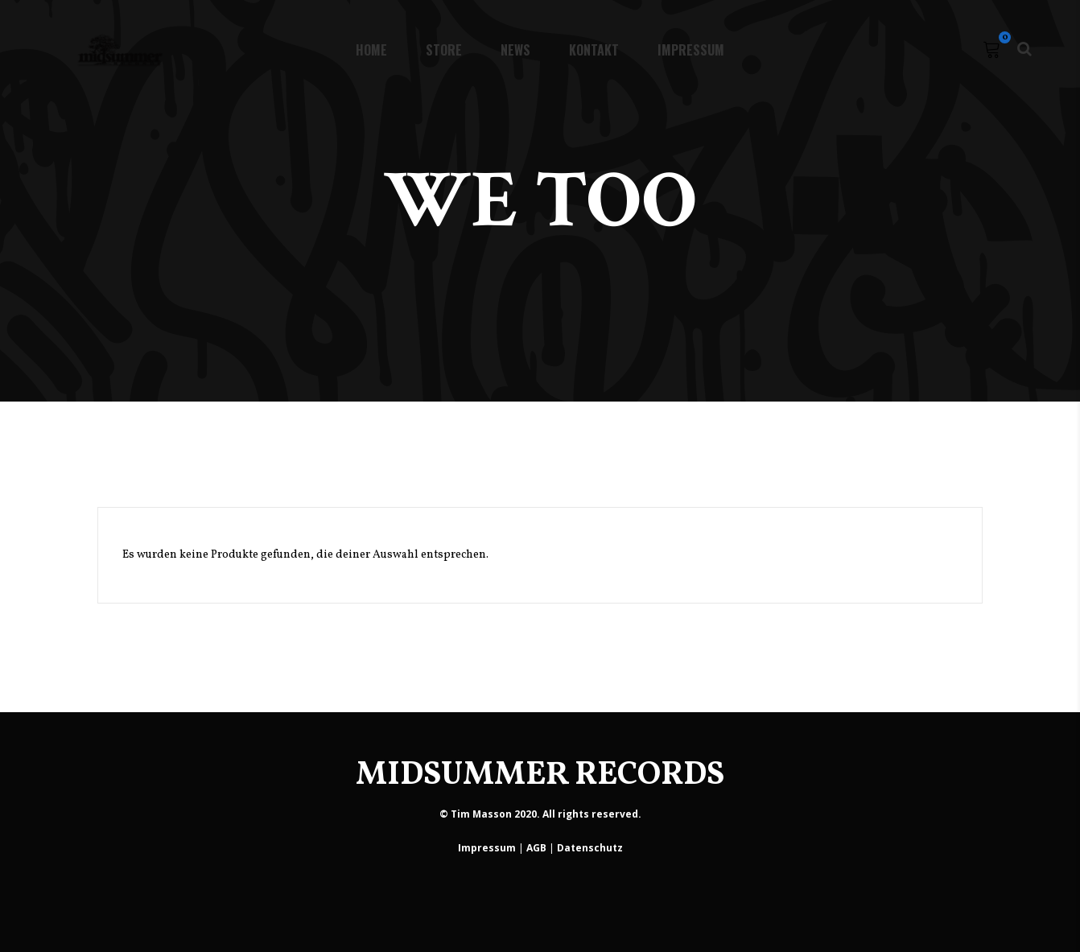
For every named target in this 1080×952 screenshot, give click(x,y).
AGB (536, 848)
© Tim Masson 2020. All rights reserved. (540, 814)
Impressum (487, 848)
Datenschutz (590, 848)
